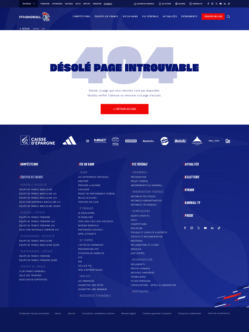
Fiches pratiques (141, 281)
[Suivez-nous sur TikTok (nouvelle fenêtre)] (229, 4)
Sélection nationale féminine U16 (39, 230)
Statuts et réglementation (147, 236)
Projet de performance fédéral (97, 194)
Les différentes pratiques (93, 177)
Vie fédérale (150, 16)
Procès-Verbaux (140, 268)
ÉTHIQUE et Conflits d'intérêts (149, 232)
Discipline (136, 228)
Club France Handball (32, 271)
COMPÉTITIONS (139, 224)
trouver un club (213, 16)
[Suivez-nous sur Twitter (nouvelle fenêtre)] (216, 4)
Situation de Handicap (91, 253)
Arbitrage (137, 241)
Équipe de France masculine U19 (38, 198)
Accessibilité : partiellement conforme (98, 313)
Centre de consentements (219, 313)
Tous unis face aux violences (95, 221)
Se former (86, 240)
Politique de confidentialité (189, 313)
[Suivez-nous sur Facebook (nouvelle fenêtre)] (208, 4)
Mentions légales (128, 313)
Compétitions (81, 16)
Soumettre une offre (91, 285)
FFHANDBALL (140, 172)
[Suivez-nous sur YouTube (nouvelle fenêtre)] (221, 4)
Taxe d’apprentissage (90, 270)
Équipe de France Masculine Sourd (39, 206)
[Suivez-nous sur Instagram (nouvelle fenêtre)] (212, 4)
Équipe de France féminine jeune (38, 260)
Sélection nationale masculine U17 (40, 202)
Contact (57, 313)
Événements (189, 16)
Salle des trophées (30, 275)
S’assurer (84, 189)
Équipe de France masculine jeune (39, 245)
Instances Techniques (144, 205)
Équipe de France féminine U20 (37, 221)
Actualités (170, 16)
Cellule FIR (84, 266)
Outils (78, 4)
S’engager (86, 208)
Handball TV (192, 203)
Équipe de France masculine (35, 189)
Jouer (83, 172)
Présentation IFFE (88, 249)
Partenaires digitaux (90, 230)
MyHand (189, 190)
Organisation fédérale (148, 191)
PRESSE (189, 215)
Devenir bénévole (88, 225)
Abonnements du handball (147, 185)
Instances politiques (143, 196)
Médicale (136, 249)
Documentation (142, 259)
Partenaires (57, 4)
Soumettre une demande (92, 289)
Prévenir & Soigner (89, 185)
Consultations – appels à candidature (153, 285)
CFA (80, 257)
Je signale (108, 4)
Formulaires (138, 277)
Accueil (36, 29)
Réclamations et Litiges (145, 245)
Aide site (71, 313)
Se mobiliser (85, 217)
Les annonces (86, 281)
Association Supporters (33, 279)
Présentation (138, 177)
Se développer (86, 213)
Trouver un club (88, 202)
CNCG (134, 220)
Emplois (86, 4)
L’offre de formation (90, 245)
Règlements (138, 264)
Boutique (69, 4)
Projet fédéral (139, 181)
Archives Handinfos (143, 273)
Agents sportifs (140, 216)
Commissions (141, 211)
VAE (80, 261)
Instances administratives (146, 200)
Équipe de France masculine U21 (38, 194)
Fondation (97, 4)
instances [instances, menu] (29, 3)
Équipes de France (106, 16)
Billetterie (192, 177)
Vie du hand (130, 16)
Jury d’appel (138, 253)
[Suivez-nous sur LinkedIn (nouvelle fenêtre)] (225, 4)
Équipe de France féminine (34, 217)
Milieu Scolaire (87, 198)
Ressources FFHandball (96, 295)
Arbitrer (83, 181)
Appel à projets (87, 234)
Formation (44, 4)
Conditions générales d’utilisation (157, 313)
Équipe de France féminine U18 (37, 225)
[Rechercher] (228, 16)
